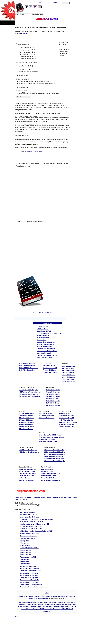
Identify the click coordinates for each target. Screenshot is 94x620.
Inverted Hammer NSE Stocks (51, 473)
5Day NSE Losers (68, 372)
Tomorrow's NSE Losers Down (29, 396)
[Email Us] (35, 6)
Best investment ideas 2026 (29, 534)
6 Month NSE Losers (26, 429)
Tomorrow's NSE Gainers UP (29, 394)
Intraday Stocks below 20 (45, 346)
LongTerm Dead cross (26, 480)
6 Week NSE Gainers (53, 403)
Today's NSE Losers (50, 372)
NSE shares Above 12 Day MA (54, 452)
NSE (17, 497)
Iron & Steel (23, 33)
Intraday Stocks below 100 (46, 342)
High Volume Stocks (66, 420)
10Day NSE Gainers (69, 375)
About (48, 596)
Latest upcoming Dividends (29, 517)
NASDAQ (37, 497)
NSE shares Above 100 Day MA (54, 458)
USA (65, 497)
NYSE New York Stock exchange (29, 606)
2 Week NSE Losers (53, 396)
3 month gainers (25, 552)
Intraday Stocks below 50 (45, 344)
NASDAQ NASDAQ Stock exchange (63, 604)
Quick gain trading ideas (28, 536)
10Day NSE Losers (68, 377)
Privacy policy (34, 596)
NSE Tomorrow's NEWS (45, 357)
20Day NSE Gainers (69, 379)
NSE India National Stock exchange (31, 602)
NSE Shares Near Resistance (29, 452)
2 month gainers (25, 550)
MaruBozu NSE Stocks (48, 476)
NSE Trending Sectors (27, 365)
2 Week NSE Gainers (53, 394)
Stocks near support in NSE (29, 568)
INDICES (55, 497)
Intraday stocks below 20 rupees (31, 528)
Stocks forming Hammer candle (31, 585)
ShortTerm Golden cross (27, 469)
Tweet (40, 151)
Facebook (36, 151)
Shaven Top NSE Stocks (49, 478)
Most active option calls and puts (31, 521)
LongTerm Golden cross (27, 473)
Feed (46, 593)
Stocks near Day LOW (66, 418)
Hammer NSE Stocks (48, 471)
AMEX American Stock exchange (50, 609)
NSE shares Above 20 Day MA (54, 454)
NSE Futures (72, 497)
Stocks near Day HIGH (66, 415)
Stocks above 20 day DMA (29, 575)
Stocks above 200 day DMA (29, 580)
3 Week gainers (25, 561)
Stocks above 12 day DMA (29, 573)
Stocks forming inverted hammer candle (34, 587)
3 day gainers (24, 541)
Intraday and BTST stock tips (47, 351)
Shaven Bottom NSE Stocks (50, 480)
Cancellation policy (58, 596)
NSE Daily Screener (45, 413)
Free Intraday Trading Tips (46, 348)
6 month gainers (25, 554)
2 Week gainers (25, 559)
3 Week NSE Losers (53, 401)
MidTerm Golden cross (27, 471)
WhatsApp (29, 151)
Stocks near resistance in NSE (30, 570)
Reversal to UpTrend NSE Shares (50, 435)
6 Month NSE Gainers (26, 426)
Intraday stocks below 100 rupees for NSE (34, 524)
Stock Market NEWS (44, 331)
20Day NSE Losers (68, 381)
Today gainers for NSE (27, 538)
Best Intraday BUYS (50, 365)
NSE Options (20, 499)
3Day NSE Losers (68, 368)
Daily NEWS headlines (27, 512)
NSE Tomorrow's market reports (30, 392)
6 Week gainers (25, 563)
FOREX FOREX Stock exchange (53, 606)
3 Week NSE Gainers (53, 398)
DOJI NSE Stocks (47, 469)
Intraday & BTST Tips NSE (68, 422)
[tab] (26, 6)
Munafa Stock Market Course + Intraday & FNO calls (43, 3)
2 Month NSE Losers (26, 420)
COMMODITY (28, 497)
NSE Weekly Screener (46, 415)
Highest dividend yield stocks (47, 355)
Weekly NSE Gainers (53, 390)
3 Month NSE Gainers (26, 422)
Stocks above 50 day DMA (29, 577)
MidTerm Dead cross (26, 478)
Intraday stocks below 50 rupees (31, 526)
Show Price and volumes (23, 96)
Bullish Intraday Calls (66, 424)
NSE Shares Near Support (28, 450)
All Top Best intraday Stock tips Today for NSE (36, 531)
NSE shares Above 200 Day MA (54, 461)
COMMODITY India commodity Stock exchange (34, 604)
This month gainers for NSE (29, 548)
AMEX (61, 497)
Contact (43, 596)
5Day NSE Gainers (68, 370)
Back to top (18, 617)
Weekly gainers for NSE (28, 557)
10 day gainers (25, 545)
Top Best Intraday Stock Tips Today (49, 333)
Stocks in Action (64, 413)
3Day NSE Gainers (68, 366)
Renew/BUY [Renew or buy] (65, 3)
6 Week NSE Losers (53, 405)
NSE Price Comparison (27, 370)
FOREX (48, 497)
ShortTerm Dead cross (27, 476)
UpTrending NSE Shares (47, 439)
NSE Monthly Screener (46, 418)
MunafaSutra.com (42, 598)
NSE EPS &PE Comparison (28, 368)
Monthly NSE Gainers (26, 413)
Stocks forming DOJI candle (29, 582)
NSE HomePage (42, 329)
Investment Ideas (43, 337)
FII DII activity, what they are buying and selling (36, 519)
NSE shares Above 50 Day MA (54, 456)
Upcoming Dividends (44, 353)
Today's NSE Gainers (50, 370)
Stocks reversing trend (28, 566)
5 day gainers (24, 543)
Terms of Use (24, 596)
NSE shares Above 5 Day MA (54, 450)
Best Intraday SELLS (50, 368)
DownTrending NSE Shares (48, 441)
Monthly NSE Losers (26, 415)
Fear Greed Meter (43, 335)
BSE (21, 497)
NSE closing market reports (28, 390)
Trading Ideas (41, 340)
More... (28, 499)
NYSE (43, 497)
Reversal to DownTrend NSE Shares (51, 437)
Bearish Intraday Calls (66, 426)
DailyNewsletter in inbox (28, 514)
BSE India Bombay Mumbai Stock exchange (59, 602)
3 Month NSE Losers (26, 424)
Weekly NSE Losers (53, 392)
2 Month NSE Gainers (26, 418)
